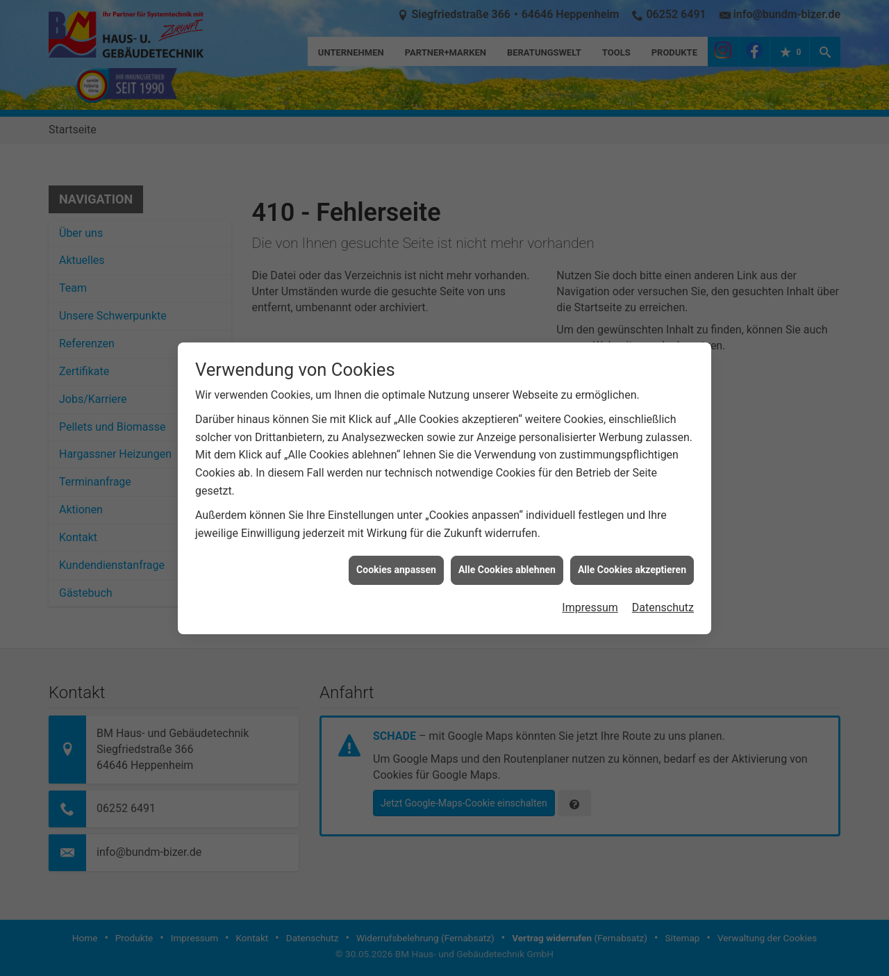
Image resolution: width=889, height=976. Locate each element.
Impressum (590, 583)
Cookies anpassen (396, 546)
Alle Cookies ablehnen (507, 546)
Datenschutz (663, 583)
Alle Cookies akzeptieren (632, 546)
